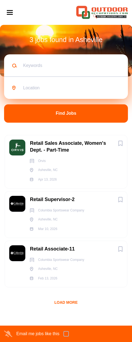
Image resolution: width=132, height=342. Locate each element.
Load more (66, 302)
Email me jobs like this (37, 333)
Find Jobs (66, 113)
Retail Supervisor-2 (52, 199)
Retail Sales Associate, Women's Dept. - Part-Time (68, 146)
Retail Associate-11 (52, 249)
